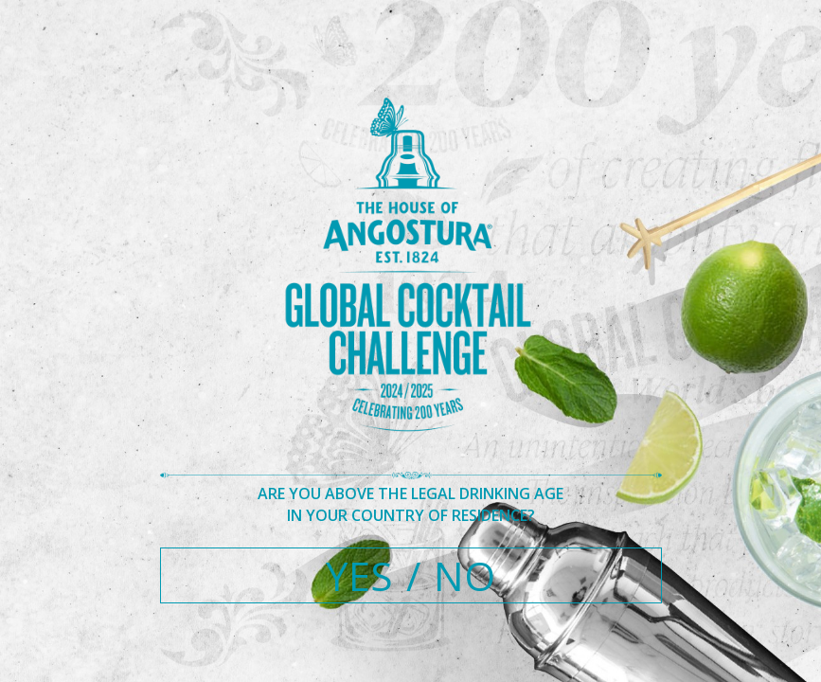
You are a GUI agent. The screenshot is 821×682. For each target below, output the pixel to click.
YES (359, 575)
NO (464, 575)
